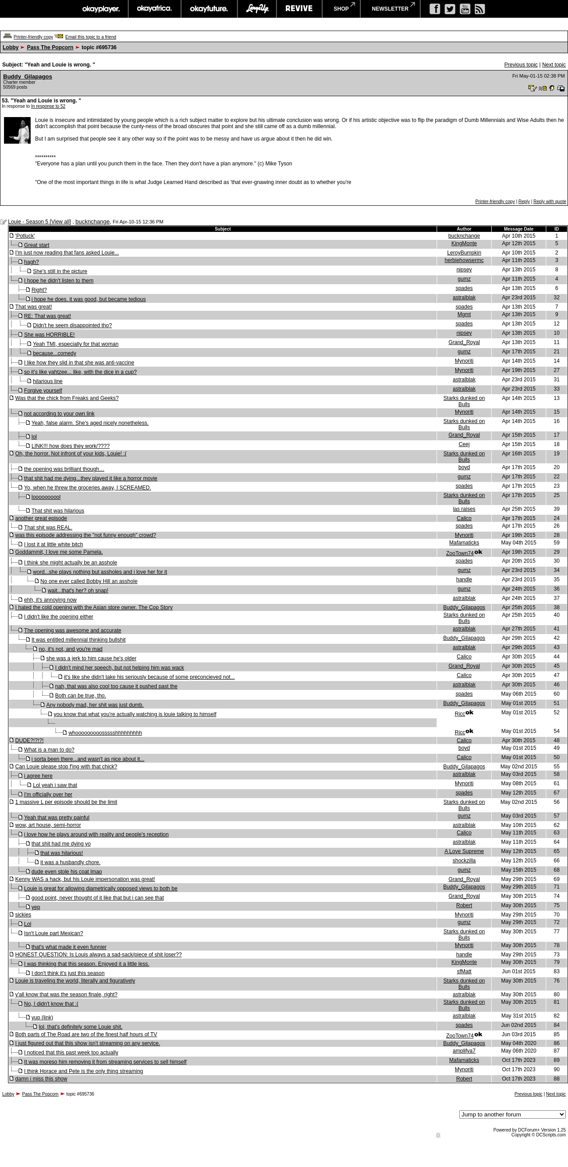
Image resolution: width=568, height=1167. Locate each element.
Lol (27, 924)
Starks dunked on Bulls (464, 401)
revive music (299, 9)
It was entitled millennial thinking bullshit (79, 640)
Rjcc (460, 714)
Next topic (554, 65)
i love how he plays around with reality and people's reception (96, 834)
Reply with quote (549, 201)
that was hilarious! (61, 853)
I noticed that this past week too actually (71, 1053)
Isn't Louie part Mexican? (53, 933)
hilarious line (48, 381)
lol (34, 437)
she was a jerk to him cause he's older (91, 658)
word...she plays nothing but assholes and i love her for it (100, 572)
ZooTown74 (459, 553)
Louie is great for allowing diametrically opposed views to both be (101, 888)
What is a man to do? (49, 750)
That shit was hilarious (58, 511)
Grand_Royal (464, 342)
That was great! (33, 307)
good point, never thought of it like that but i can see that (98, 898)
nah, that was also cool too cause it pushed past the (116, 686)
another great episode (41, 518)
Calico (464, 518)
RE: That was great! (47, 316)
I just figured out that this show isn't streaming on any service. (87, 1043)
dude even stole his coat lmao (67, 872)
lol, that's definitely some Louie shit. (80, 1027)
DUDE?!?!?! (29, 740)
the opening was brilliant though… (64, 469)
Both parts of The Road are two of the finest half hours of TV (86, 1034)
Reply (524, 201)
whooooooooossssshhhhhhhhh (105, 733)
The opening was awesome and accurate (72, 630)
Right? (39, 290)
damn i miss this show (41, 1079)
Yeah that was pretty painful (56, 818)
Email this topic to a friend (90, 37)
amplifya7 (464, 1051)
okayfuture (209, 9)
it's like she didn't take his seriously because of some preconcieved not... (149, 677)
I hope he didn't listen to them (58, 281)
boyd (464, 467)
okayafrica (155, 9)
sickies (23, 915)
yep (36, 907)
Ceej (464, 444)
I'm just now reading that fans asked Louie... (67, 253)
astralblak (464, 297)
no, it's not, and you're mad (71, 649)
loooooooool (46, 497)
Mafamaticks (464, 543)
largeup (257, 9)
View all (60, 222)
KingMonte (464, 243)
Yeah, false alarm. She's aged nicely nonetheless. (90, 423)
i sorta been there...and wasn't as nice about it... (88, 759)
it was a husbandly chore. (70, 862)
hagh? (31, 262)
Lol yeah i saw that (55, 785)
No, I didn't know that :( (51, 1004)
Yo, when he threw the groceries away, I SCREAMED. (87, 488)
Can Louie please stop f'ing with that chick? (66, 767)
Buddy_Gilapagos (27, 76)
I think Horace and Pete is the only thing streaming (83, 1071)
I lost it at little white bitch (53, 544)
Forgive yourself (43, 391)
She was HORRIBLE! (49, 335)
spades (464, 288)
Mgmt (464, 314)
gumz (464, 279)
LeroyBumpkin (464, 253)
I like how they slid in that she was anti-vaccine (79, 363)
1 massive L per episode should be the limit (66, 802)
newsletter (390, 9)
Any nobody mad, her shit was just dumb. (94, 705)
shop (341, 9)
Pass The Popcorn (50, 47)
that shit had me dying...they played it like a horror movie (90, 478)
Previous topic (520, 65)
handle (464, 579)
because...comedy (54, 353)
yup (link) (42, 1017)
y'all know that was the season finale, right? (66, 994)
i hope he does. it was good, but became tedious (89, 299)
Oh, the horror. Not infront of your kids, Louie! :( (70, 453)
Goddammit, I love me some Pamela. (59, 552)
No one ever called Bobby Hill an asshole (89, 581)
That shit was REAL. (48, 528)
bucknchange (92, 221)
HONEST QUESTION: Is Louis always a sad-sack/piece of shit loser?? (98, 955)
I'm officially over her (48, 794)
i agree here (38, 776)
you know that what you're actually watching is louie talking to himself (135, 714)
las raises (464, 509)
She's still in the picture (60, 271)
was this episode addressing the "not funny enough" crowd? (85, 535)
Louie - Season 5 (29, 222)
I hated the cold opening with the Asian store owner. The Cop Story (94, 607)
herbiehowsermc (464, 260)
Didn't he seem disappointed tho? (72, 325)
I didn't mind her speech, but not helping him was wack (119, 668)
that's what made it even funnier (69, 947)
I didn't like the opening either (58, 617)
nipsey (464, 269)
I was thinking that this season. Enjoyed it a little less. (86, 964)
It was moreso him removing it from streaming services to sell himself (105, 1062)
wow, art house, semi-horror (48, 825)
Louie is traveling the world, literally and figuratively (75, 981)
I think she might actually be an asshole (70, 563)
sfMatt (464, 971)
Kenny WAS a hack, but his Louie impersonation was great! (85, 879)
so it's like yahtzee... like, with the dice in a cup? (80, 372)
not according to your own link (59, 414)
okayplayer (100, 9)
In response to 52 (48, 106)
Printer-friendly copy (33, 37)
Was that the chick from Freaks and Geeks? (66, 398)
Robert (464, 905)
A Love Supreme (464, 851)
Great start (36, 245)
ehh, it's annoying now (50, 600)
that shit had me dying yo (61, 844)
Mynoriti (464, 361)
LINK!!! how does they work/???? (71, 446)
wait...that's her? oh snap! (78, 590)
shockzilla (464, 861)
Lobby (11, 47)
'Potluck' (25, 236)
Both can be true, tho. (80, 696)
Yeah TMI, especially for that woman (75, 344)
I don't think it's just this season (68, 973)
